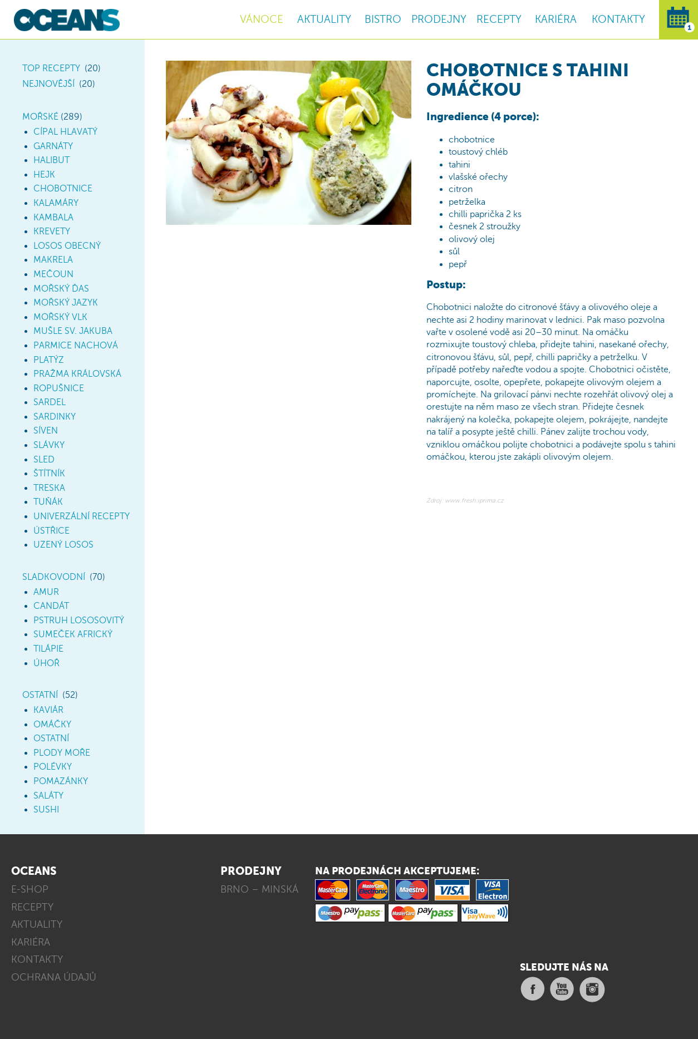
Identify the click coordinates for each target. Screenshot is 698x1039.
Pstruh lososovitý (78, 620)
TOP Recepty (51, 68)
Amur (46, 592)
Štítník (49, 474)
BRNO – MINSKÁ (259, 889)
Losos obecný (67, 246)
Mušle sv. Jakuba (72, 331)
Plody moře (61, 753)
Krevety (51, 231)
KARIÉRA (556, 19)
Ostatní (40, 695)
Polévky (52, 767)
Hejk (44, 175)
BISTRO (383, 19)
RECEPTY (499, 19)
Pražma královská (77, 374)
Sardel (49, 402)
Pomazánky (60, 781)
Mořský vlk (60, 317)
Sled (44, 460)
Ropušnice (58, 388)
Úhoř (46, 663)
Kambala (53, 218)
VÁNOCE (261, 19)
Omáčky (52, 725)
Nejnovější (48, 84)
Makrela (53, 260)
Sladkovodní (53, 577)
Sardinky (54, 417)
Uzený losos (63, 545)
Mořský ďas (61, 289)
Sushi (46, 810)
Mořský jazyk (65, 303)
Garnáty (53, 146)
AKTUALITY (324, 19)
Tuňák (48, 502)
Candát (51, 606)
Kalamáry (55, 203)
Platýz (48, 360)
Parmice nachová (75, 346)
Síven (45, 431)
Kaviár (48, 710)
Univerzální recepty (81, 516)
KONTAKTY (618, 19)
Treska (49, 488)
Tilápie (48, 649)
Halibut (51, 160)
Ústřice (51, 531)
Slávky (49, 445)
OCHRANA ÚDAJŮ (53, 977)
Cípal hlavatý (65, 132)
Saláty (48, 796)
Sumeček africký (72, 634)
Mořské (40, 117)
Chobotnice (62, 189)
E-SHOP (29, 889)
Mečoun (53, 274)
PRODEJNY (438, 19)
